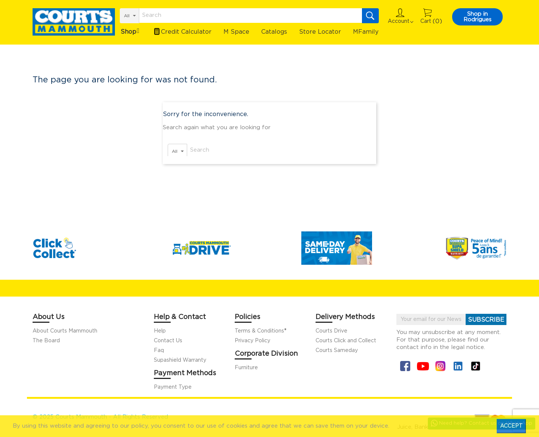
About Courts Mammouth (65, 331)
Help (160, 331)
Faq (159, 350)
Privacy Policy (252, 340)
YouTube (423, 366)
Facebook (405, 366)
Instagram (440, 366)
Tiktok (476, 366)
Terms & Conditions (260, 331)
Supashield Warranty (180, 360)
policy (139, 426)
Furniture (246, 367)
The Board (46, 340)
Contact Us (168, 340)
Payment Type (173, 387)
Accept (511, 426)
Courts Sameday (337, 350)
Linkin (458, 366)
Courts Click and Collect (346, 340)
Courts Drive (331, 331)
